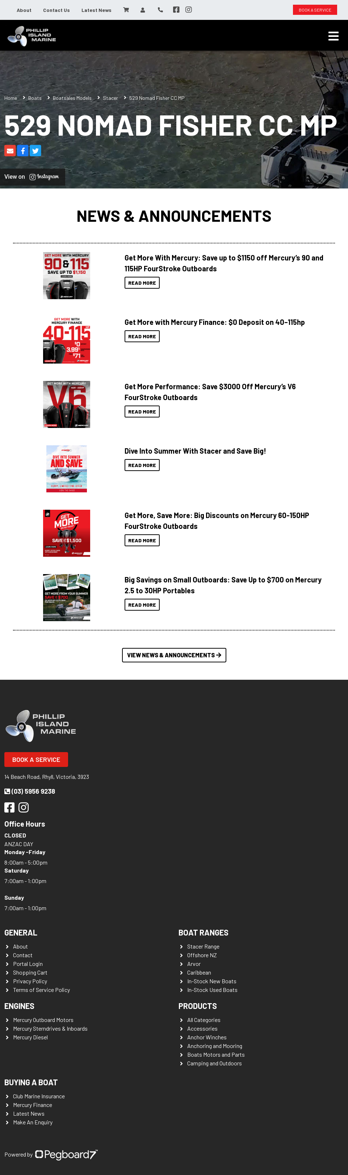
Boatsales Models (72, 98)
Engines (19, 1005)
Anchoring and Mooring (214, 1045)
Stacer (110, 98)
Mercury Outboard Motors (43, 1019)
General (20, 932)
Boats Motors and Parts (216, 1054)
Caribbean (199, 972)
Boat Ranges (203, 932)
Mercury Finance (32, 1104)
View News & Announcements (174, 655)
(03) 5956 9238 (29, 791)
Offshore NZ (202, 954)
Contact (23, 954)
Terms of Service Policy (41, 989)
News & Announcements (174, 215)
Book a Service (36, 759)
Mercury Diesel (30, 1037)
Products (198, 1005)
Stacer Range (203, 946)
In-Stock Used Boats (212, 989)
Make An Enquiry (33, 1122)
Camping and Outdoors (214, 1063)
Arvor (194, 963)
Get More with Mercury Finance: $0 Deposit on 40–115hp (215, 322)
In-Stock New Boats (211, 980)
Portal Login (28, 963)
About (24, 10)
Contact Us (56, 10)
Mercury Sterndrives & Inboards (50, 1028)
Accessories (202, 1028)
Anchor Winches (207, 1037)
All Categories (204, 1019)
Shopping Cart (30, 972)
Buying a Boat (31, 1082)
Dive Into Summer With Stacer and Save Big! (195, 450)
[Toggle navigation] (333, 36)
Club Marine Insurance (39, 1096)
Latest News (96, 10)
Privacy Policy (30, 980)
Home (10, 98)
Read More (142, 283)
